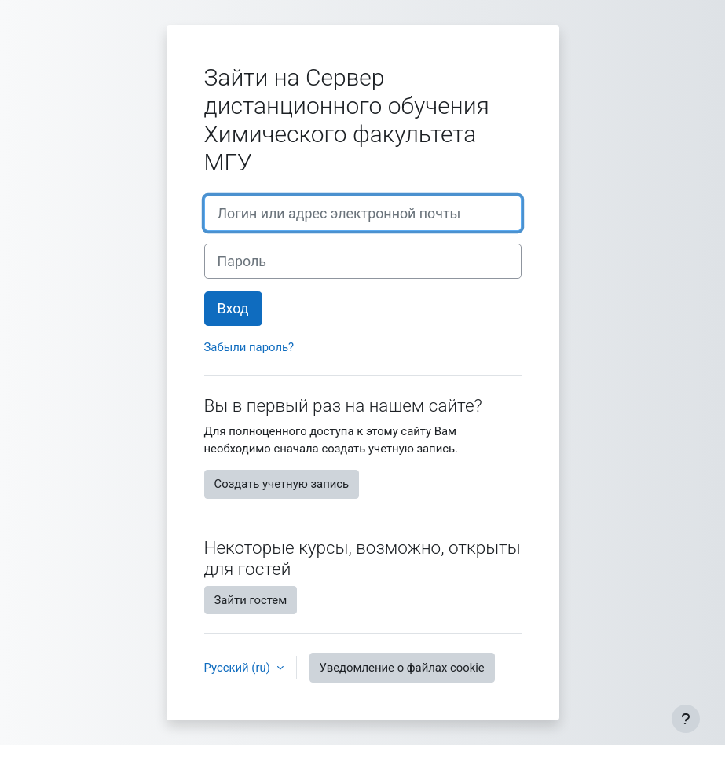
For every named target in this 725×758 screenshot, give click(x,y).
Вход (233, 308)
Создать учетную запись (282, 484)
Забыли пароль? (249, 347)
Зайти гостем (250, 600)
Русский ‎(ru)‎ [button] (238, 668)
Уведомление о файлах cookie (402, 668)
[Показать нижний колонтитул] (686, 719)
